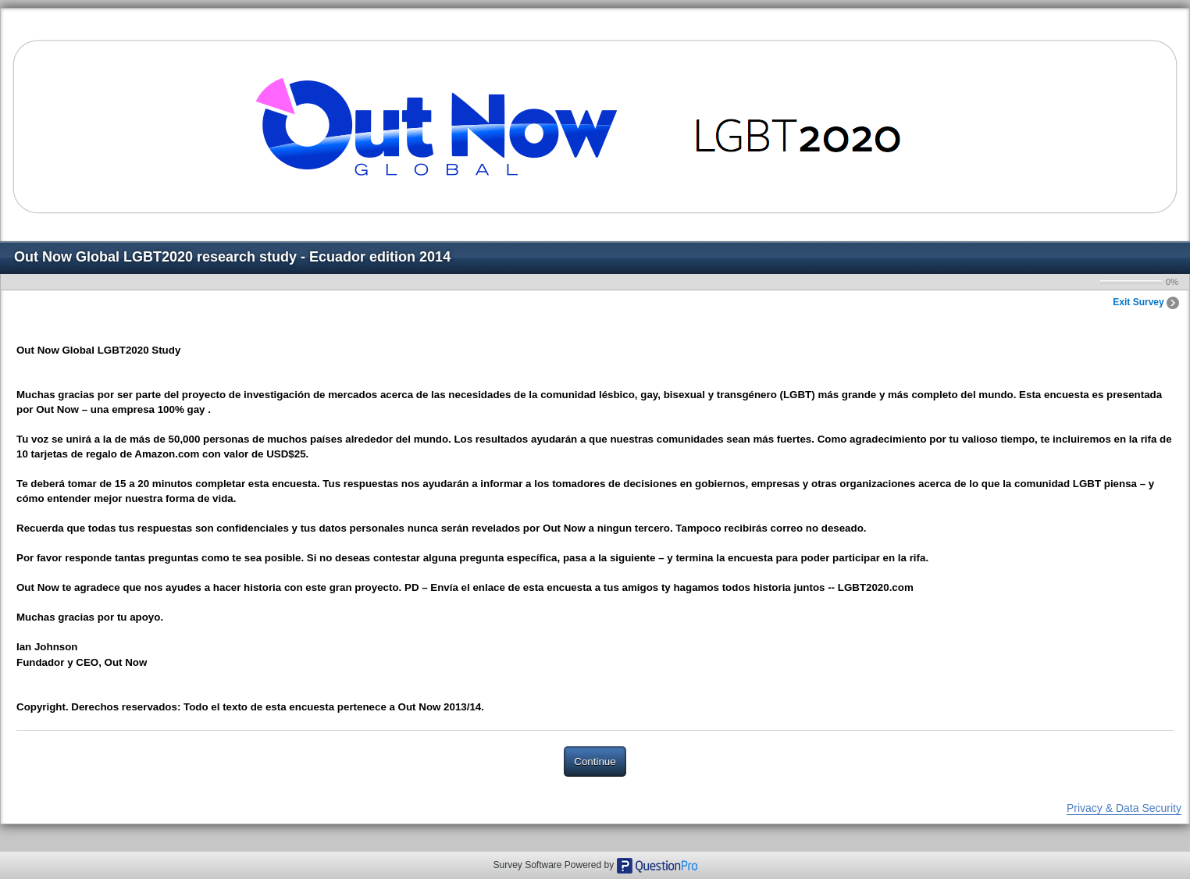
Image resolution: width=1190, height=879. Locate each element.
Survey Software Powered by (554, 864)
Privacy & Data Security (1124, 808)
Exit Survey (1146, 302)
